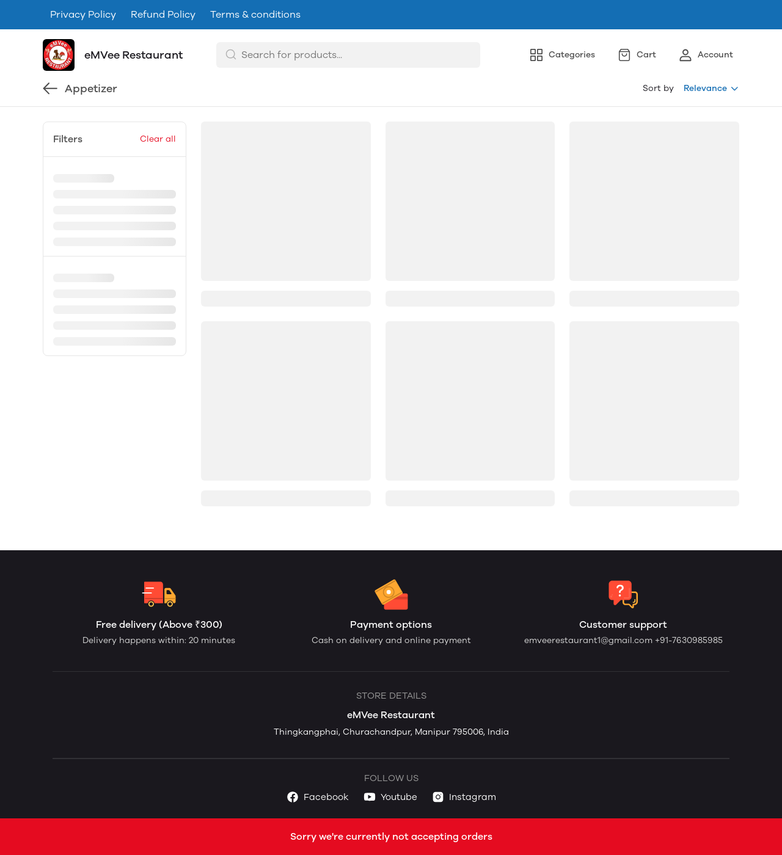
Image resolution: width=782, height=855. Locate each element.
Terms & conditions (255, 14)
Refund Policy (163, 14)
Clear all (158, 139)
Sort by (658, 88)
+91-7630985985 (689, 640)
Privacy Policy (83, 14)
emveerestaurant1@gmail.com (589, 640)
